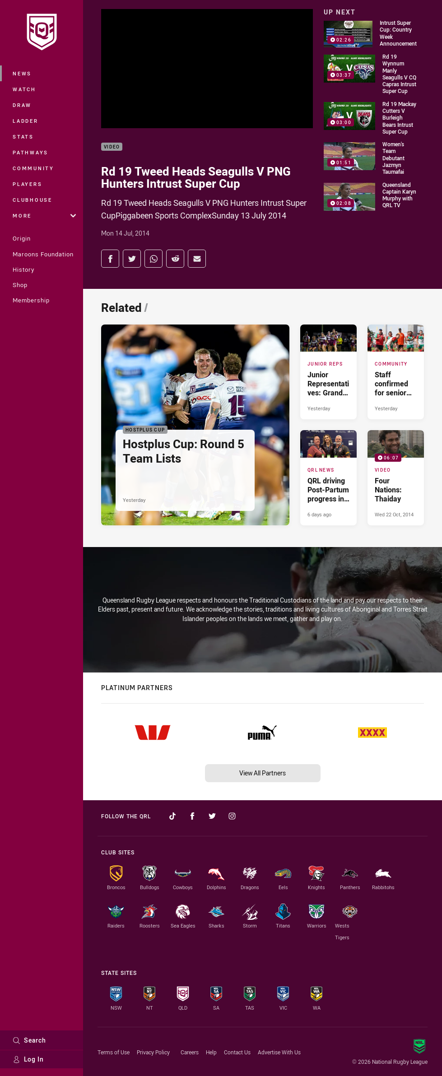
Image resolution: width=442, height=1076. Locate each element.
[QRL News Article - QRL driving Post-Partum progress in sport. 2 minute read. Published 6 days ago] (328, 477)
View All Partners (262, 773)
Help (211, 1052)
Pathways (30, 152)
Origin (22, 238)
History (23, 269)
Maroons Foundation (43, 254)
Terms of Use (114, 1052)
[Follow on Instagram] (232, 816)
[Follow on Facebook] (192, 816)
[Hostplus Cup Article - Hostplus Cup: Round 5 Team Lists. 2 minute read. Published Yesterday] (195, 425)
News (22, 73)
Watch (24, 89)
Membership (31, 300)
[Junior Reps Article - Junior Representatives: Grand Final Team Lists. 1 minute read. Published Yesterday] (328, 372)
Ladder (25, 120)
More (44, 215)
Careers (190, 1052)
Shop (20, 285)
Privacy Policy (153, 1052)
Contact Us (237, 1052)
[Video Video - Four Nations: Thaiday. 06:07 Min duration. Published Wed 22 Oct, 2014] (396, 477)
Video (112, 147)
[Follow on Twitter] (212, 816)
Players (27, 184)
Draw (22, 105)
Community (33, 168)
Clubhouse (32, 199)
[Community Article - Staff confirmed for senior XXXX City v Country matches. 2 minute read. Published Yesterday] (396, 372)
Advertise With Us (279, 1052)
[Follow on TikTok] (172, 816)
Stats (23, 136)
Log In (28, 1059)
